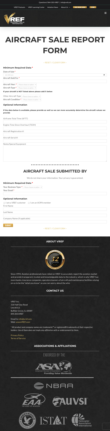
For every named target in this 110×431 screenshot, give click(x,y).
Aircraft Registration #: (55, 133)
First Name (55, 207)
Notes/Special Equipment (55, 149)
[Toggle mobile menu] (106, 13)
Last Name (55, 213)
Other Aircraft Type (22, 96)
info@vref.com (66, 2)
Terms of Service (18, 338)
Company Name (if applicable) (55, 220)
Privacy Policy (17, 335)
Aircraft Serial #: (55, 139)
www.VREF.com (23, 322)
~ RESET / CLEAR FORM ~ (55, 62)
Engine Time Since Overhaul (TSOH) (55, 126)
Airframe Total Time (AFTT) (55, 120)
